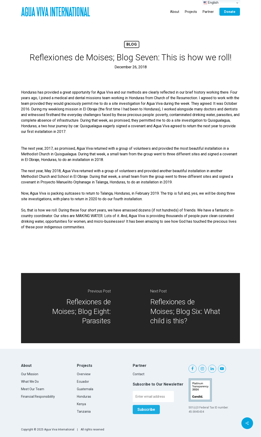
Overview (84, 374)
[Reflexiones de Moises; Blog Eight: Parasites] (76, 308)
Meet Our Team (32, 389)
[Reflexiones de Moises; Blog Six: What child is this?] (185, 308)
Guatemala (85, 389)
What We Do (30, 381)
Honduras (84, 396)
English (211, 3)
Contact (138, 374)
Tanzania (84, 411)
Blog (131, 44)
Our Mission (29, 374)
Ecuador (83, 381)
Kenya (81, 404)
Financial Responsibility (38, 396)
